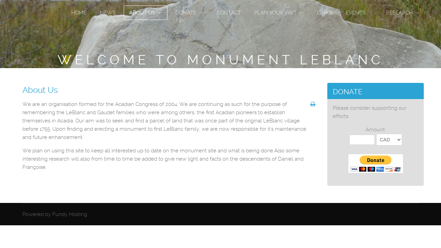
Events (356, 13)
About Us (142, 13)
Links (324, 13)
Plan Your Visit (275, 13)
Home (78, 13)
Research (399, 13)
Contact (229, 13)
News (108, 13)
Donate (185, 13)
